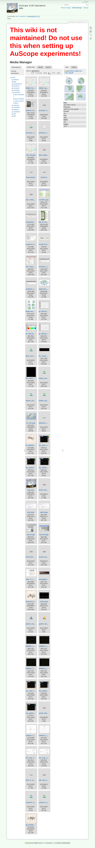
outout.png (44, 601)
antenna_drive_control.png (35, 110)
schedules (16, 107)
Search (87, 4)
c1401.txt (44, 177)
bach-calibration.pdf (46, 155)
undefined (16, 112)
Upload (40, 67)
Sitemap (85, 8)
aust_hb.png (30, 155)
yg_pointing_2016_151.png (35, 825)
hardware (16, 88)
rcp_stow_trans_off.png (34, 691)
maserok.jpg (43, 534)
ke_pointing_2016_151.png (35, 445)
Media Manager (77, 8)
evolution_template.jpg (34, 289)
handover (16, 86)
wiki (14, 116)
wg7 (14, 114)
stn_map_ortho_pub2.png (35, 758)
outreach (16, 105)
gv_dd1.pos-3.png (45, 334)
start (17, 16)
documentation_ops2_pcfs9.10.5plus (18, 101)
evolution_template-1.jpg (48, 267)
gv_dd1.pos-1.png (45, 311)
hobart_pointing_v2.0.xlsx (35, 401)
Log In (86, 2)
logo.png (30, 490)
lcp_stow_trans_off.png (47, 445)
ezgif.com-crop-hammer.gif (48, 289)
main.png (30, 512)
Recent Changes (66, 8)
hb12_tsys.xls (31, 356)
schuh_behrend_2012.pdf (48, 713)
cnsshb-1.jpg (43, 200)
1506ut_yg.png (44, 88)
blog (14, 82)
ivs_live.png (30, 423)
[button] (38, 73)
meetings (16, 90)
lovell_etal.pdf (44, 490)
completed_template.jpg (34, 222)
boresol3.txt (30, 177)
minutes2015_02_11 (33, 16)
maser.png (31, 534)
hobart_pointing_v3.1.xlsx (48, 401)
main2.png (44, 512)
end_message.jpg (32, 267)
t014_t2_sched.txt (32, 780)
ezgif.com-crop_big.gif (34, 311)
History (74, 67)
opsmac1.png (31, 601)
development (17, 84)
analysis (16, 79)
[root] (13, 77)
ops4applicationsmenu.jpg (48, 579)
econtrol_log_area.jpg (34, 244)
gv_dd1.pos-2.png (32, 334)
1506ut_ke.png (31, 88)
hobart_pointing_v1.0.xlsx (48, 378)
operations (23, 16)
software (16, 109)
